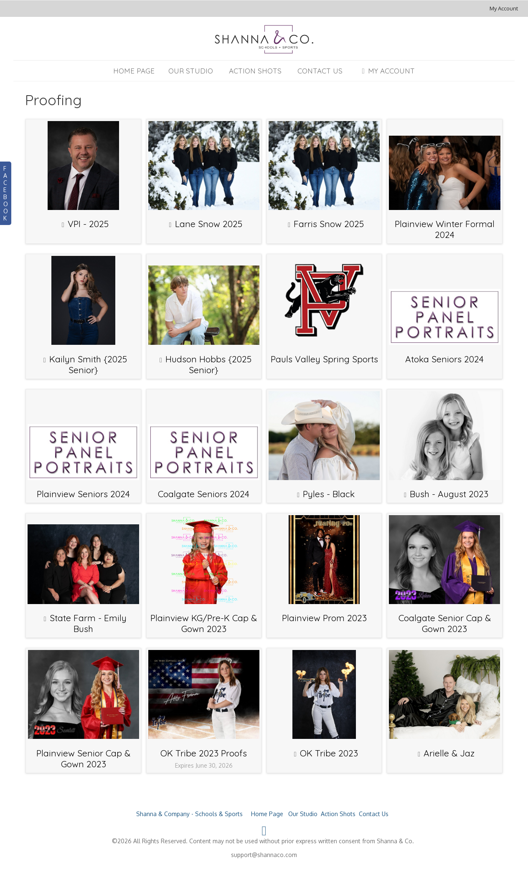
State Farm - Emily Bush (88, 623)
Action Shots (255, 70)
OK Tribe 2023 (329, 753)
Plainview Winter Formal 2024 (445, 229)
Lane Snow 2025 (208, 223)
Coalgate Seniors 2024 (203, 493)
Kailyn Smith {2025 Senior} (88, 364)
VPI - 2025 (88, 223)
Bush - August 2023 (449, 493)
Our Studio (190, 70)
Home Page (134, 70)
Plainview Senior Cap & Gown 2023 (83, 758)
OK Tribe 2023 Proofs (203, 753)
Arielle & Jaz (449, 753)
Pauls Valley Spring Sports (324, 359)
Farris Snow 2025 (329, 223)
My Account (504, 8)
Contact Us (320, 70)
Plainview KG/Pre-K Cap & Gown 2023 (203, 623)
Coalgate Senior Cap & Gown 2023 (445, 623)
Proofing (53, 100)
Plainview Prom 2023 (324, 617)
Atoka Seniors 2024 (444, 359)
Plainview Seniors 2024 (83, 493)
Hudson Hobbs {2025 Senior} (208, 364)
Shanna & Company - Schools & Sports (189, 813)
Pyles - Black (329, 493)
